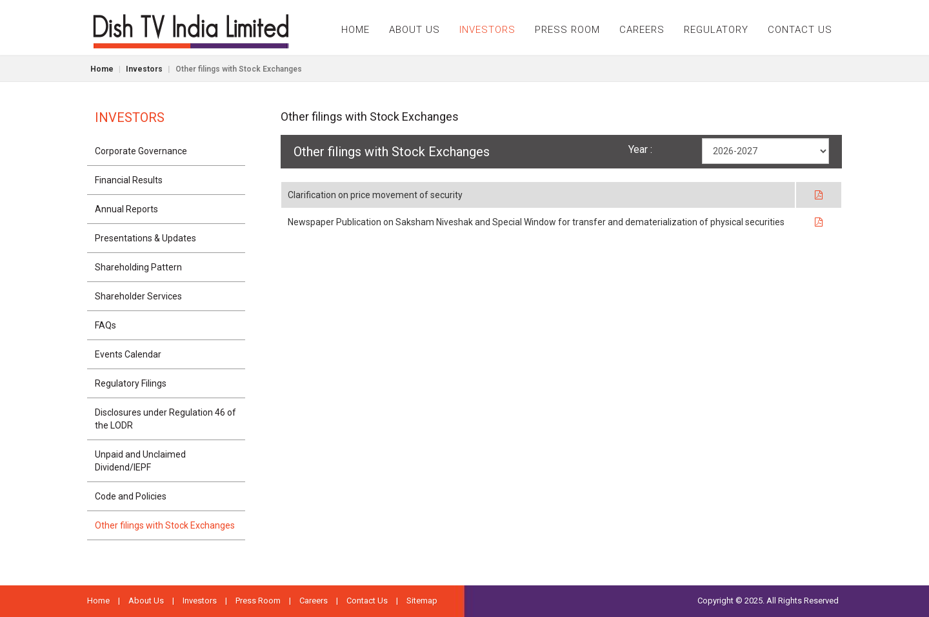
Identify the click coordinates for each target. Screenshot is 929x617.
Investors (144, 69)
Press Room (258, 600)
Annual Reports (126, 209)
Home (102, 69)
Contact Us (367, 600)
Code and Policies (130, 496)
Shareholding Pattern (138, 267)
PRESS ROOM (567, 29)
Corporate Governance (141, 151)
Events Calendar (128, 354)
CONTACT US (800, 29)
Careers (313, 600)
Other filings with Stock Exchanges (165, 525)
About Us (146, 600)
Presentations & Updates (145, 238)
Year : (640, 149)
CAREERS (641, 29)
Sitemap (421, 600)
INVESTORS (487, 29)
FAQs (105, 325)
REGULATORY (716, 29)
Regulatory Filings (130, 383)
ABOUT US (414, 29)
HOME (355, 29)
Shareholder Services (138, 296)
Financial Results (129, 180)
